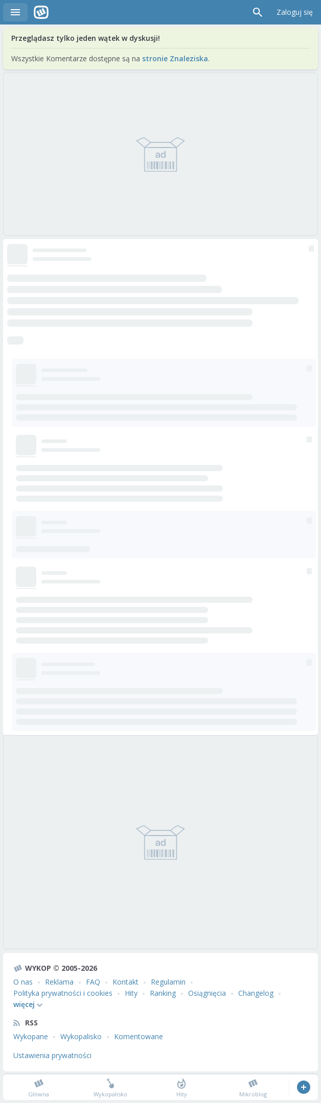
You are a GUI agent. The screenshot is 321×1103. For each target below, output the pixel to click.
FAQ (93, 982)
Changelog (255, 993)
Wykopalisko (81, 1036)
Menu (15, 12)
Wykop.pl (41, 12)
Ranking (163, 993)
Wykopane (30, 1036)
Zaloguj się (295, 12)
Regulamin (168, 982)
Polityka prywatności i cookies (62, 993)
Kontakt (125, 982)
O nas (23, 982)
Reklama (59, 982)
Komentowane (138, 1036)
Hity (131, 993)
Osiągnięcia (207, 993)
